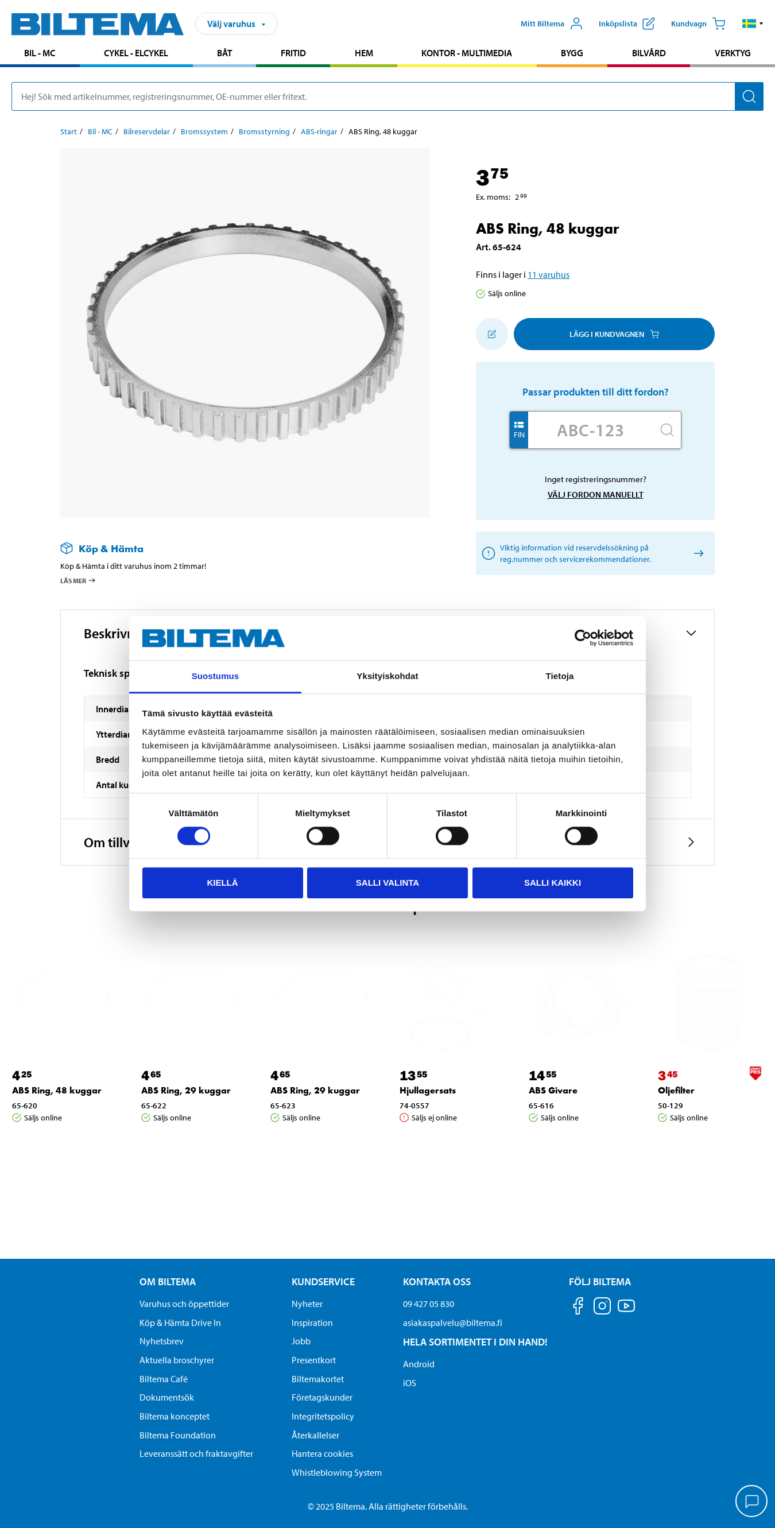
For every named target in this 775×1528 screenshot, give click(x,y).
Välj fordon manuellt (596, 494)
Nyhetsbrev (162, 1341)
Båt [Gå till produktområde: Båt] (224, 53)
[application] (752, 1502)
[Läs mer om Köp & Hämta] (233, 548)
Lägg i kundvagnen (614, 334)
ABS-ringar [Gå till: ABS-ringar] (319, 131)
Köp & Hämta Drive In (180, 1322)
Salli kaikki (552, 882)
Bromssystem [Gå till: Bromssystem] (204, 131)
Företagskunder (322, 1397)
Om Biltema (168, 1281)
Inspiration (312, 1322)
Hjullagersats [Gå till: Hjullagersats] (428, 1090)
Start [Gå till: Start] (68, 131)
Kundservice (323, 1281)
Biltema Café (164, 1378)
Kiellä (222, 882)
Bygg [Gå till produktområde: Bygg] (572, 53)
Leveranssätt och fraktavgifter (196, 1453)
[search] (387, 96)
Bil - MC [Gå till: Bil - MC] (100, 131)
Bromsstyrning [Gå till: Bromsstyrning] (264, 131)
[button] (753, 23)
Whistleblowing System (337, 1472)
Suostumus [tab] (215, 676)
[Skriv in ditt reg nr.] (590, 430)
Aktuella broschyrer (177, 1360)
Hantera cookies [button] (322, 1453)
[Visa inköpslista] (627, 23)
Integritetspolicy (323, 1416)
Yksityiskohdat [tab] (387, 676)
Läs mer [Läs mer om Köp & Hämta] (78, 580)
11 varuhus (548, 274)
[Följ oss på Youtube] (626, 1311)
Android (419, 1364)
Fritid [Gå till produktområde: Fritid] (293, 53)
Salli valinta (387, 882)
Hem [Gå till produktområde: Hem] (364, 53)
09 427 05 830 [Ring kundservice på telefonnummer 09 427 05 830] (428, 1303)
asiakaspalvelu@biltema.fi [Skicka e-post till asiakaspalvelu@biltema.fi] (452, 1322)
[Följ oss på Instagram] (602, 1308)
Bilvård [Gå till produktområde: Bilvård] (649, 53)
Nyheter (307, 1303)
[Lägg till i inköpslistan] (492, 334)
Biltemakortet (318, 1378)
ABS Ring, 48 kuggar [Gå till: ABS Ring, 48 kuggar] (57, 1090)
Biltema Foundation (178, 1435)
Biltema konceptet (175, 1416)
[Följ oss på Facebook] (578, 1308)
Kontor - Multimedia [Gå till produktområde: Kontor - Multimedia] (466, 53)
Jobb (301, 1341)
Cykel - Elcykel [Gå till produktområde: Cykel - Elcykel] (136, 53)
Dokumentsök (167, 1397)
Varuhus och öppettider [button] (184, 1303)
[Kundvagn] (698, 23)
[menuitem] (40, 54)
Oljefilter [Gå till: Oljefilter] (676, 1090)
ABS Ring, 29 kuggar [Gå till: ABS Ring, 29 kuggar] (186, 1090)
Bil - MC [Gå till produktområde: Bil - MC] (39, 53)
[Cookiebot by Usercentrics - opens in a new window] (583, 638)
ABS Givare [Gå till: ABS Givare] (553, 1090)
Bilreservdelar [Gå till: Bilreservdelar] (146, 131)
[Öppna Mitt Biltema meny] (552, 23)
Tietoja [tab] (560, 676)
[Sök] (749, 96)
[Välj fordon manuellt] (696, 553)
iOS (409, 1383)
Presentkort (314, 1360)
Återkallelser (315, 1435)
